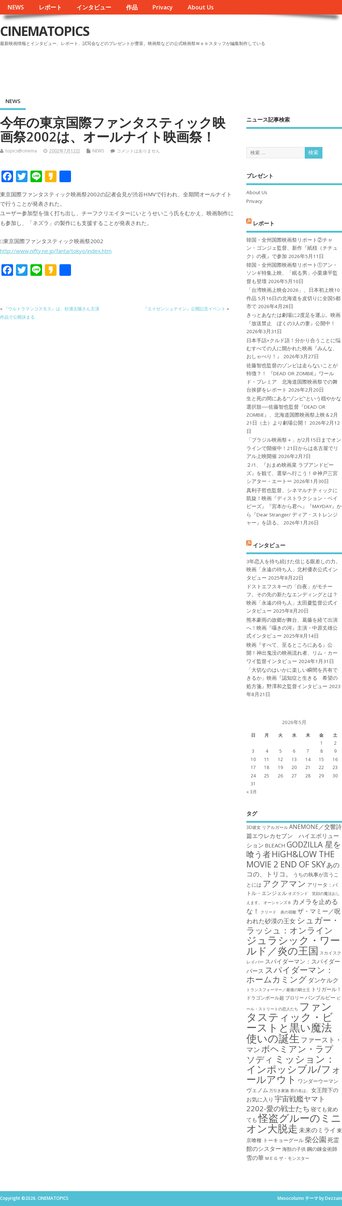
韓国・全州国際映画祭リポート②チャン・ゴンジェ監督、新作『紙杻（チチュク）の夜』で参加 (292, 248)
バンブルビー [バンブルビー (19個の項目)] (320, 997)
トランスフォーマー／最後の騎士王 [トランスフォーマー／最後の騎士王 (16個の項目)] (278, 989)
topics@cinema (21, 151)
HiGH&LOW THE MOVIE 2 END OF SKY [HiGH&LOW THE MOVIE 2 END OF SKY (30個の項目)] (290, 859)
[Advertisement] (204, 68)
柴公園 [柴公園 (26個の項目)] (315, 1139)
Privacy (162, 7)
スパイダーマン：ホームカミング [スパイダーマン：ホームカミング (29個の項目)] (290, 974)
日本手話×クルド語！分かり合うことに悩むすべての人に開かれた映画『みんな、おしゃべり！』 (293, 348)
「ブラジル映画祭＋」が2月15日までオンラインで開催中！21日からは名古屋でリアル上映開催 (293, 448)
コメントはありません (138, 151)
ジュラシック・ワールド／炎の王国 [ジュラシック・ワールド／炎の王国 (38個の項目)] (293, 945)
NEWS (15, 7)
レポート (50, 7)
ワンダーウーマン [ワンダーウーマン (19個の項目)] (318, 1081)
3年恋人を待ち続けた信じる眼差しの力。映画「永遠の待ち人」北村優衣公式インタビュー (293, 569)
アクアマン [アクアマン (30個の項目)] (284, 883)
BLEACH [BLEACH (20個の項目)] (275, 845)
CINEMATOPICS (44, 31)
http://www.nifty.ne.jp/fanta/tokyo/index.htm (56, 250)
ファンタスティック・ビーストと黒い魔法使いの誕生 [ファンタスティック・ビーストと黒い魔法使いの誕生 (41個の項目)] (289, 1022)
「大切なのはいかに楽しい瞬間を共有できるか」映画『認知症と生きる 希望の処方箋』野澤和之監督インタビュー (292, 678)
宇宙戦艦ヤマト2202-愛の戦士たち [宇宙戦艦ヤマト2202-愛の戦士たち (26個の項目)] (285, 1103)
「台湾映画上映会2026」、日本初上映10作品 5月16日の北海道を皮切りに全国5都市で (293, 298)
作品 (132, 7)
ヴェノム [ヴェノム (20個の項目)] (257, 1089)
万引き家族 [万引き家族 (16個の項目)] (279, 1090)
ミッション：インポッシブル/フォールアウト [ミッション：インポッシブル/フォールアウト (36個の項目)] (293, 1069)
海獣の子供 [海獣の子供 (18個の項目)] (294, 1149)
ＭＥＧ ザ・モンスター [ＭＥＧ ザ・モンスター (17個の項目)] (287, 1158)
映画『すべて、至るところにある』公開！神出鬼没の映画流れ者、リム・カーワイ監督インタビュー (292, 653)
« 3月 (251, 792)
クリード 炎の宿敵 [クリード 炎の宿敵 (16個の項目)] (278, 912)
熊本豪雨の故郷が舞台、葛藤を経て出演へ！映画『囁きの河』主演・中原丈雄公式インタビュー (292, 628)
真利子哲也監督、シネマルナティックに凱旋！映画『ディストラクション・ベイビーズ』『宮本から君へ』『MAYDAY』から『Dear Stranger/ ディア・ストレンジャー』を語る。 (294, 506)
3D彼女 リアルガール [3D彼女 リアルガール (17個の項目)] (267, 827)
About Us (201, 7)
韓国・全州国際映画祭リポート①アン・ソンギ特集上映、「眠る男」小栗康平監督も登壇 (292, 273)
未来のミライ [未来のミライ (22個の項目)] (317, 1130)
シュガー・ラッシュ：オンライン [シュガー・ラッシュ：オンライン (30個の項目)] (292, 925)
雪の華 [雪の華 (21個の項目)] (255, 1158)
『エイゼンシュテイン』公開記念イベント (184, 309)
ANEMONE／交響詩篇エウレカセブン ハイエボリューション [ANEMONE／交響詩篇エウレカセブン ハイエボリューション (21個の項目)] (294, 836)
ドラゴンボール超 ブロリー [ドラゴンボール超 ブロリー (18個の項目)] (275, 997)
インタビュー (93, 7)
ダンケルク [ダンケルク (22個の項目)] (323, 980)
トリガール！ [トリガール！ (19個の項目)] (326, 989)
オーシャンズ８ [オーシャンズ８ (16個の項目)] (277, 902)
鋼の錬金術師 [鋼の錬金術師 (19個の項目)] (322, 1148)
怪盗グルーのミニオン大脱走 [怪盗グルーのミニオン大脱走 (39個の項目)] (293, 1123)
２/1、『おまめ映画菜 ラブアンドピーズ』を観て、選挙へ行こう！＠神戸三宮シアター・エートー (292, 473)
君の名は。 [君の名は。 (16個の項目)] (300, 1090)
